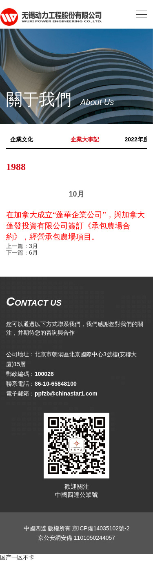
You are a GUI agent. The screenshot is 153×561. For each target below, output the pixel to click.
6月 (33, 252)
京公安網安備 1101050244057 (76, 537)
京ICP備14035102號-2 (100, 528)
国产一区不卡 (17, 557)
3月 (33, 246)
